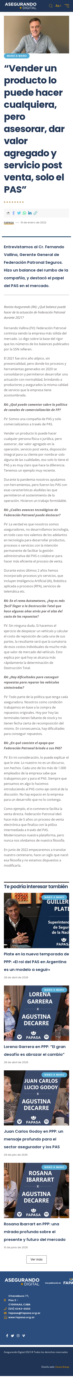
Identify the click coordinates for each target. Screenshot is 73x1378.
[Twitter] (12, 1335)
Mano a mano (17, 55)
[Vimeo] (23, 1335)
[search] (51, 6)
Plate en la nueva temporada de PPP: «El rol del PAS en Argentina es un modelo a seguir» (36, 961)
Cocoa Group (62, 1366)
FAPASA (9, 222)
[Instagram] (18, 1335)
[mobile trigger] (65, 5)
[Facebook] (7, 1335)
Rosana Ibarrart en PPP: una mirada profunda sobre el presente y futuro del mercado (35, 1231)
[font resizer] (58, 5)
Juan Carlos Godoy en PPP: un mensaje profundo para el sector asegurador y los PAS (33, 1139)
